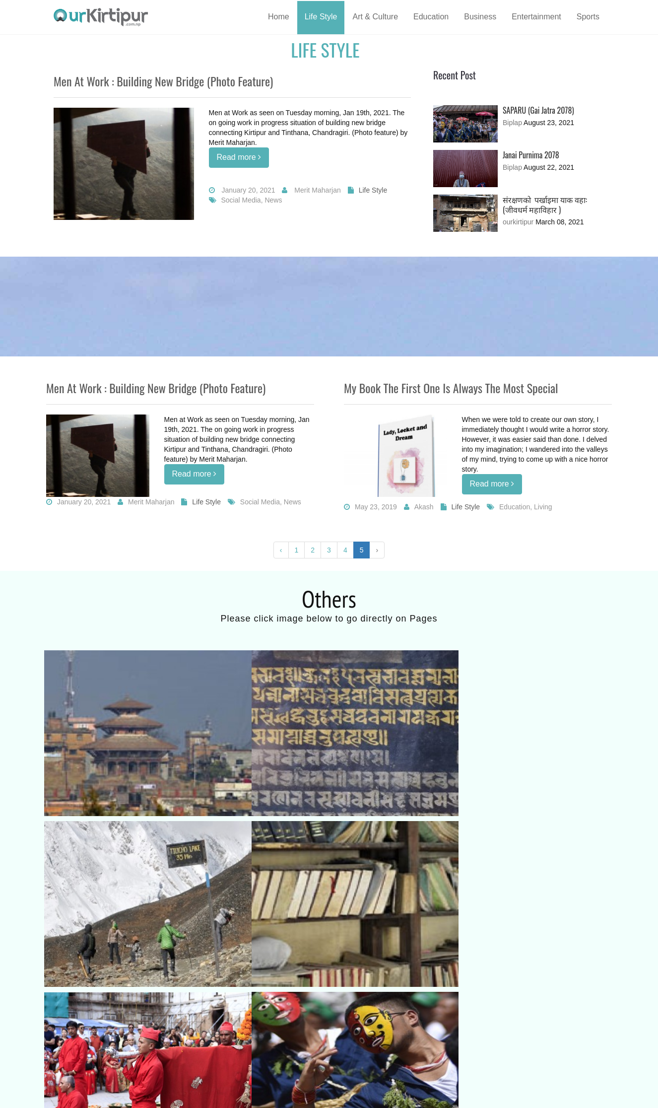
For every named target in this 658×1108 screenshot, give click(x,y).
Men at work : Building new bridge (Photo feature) (163, 81)
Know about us (78, 1040)
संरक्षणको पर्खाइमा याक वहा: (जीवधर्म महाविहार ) (545, 204)
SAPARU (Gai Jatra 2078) (538, 110)
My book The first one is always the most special (451, 388)
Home (278, 16)
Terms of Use (77, 1055)
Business (480, 16)
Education (431, 16)
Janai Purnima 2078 (531, 155)
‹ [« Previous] (281, 550)
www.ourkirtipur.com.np (154, 1093)
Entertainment (536, 16)
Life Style (321, 16)
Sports (588, 16)
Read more (239, 157)
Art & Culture (375, 16)
